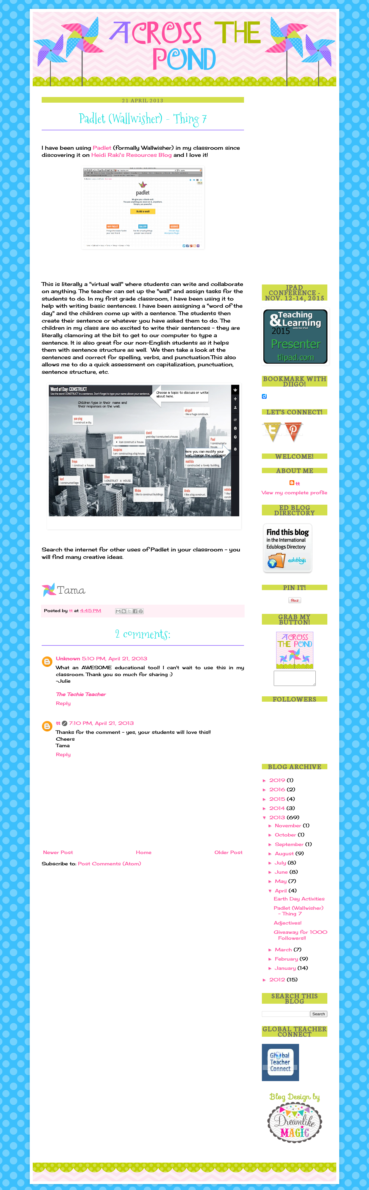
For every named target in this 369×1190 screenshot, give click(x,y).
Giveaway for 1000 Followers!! (300, 937)
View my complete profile (294, 492)
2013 (278, 820)
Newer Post (58, 852)
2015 (278, 802)
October (286, 837)
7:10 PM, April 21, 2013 (101, 723)
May (281, 884)
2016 (278, 792)
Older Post (229, 852)
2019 (278, 783)
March (284, 952)
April (282, 893)
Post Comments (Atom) (109, 864)
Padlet (102, 148)
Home (143, 852)
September (290, 847)
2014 (278, 811)
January (286, 971)
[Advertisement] (294, 186)
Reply (63, 703)
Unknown (68, 659)
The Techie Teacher (80, 694)
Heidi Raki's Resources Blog (131, 155)
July (281, 865)
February (287, 961)
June (282, 875)
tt (71, 610)
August (285, 856)
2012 (278, 982)
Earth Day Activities (299, 901)
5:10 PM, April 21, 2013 (114, 659)
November (289, 828)
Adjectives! (287, 925)
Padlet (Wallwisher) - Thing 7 (298, 913)
